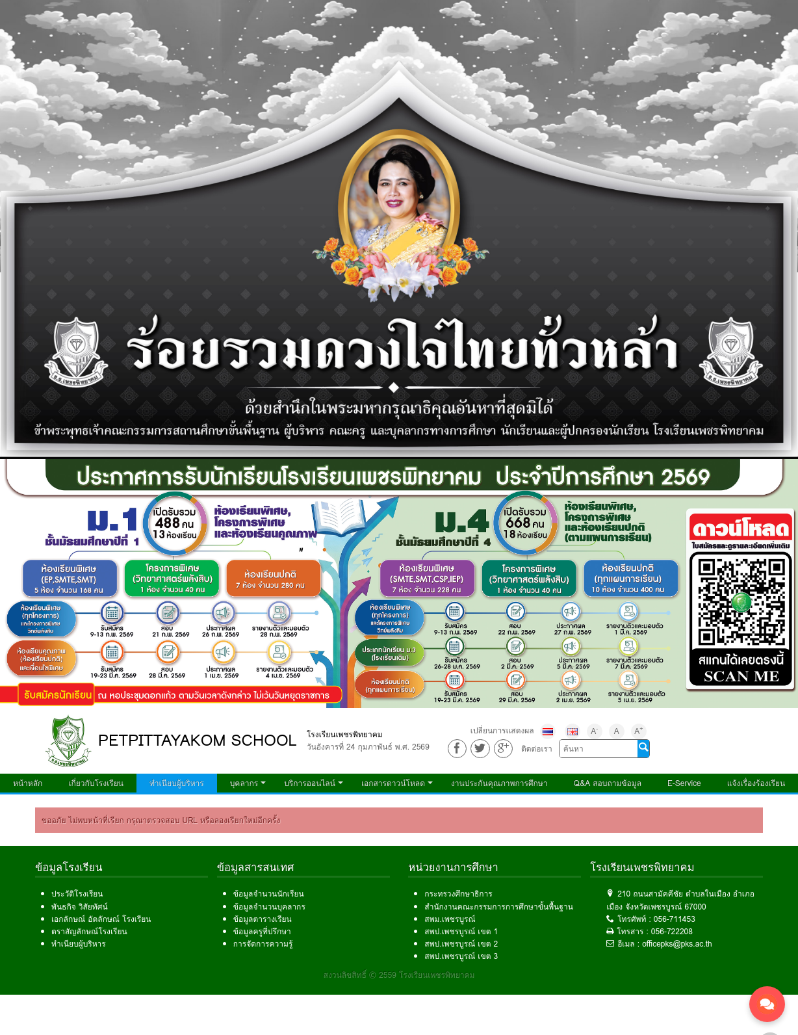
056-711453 (674, 919)
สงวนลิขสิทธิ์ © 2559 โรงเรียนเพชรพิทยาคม (399, 975)
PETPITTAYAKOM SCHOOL (197, 740)
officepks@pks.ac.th (677, 943)
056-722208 (672, 931)
